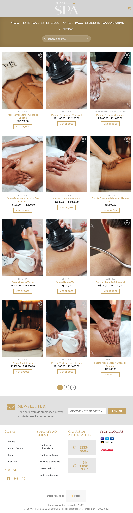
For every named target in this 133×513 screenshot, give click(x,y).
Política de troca (49, 455)
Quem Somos (15, 448)
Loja (10, 455)
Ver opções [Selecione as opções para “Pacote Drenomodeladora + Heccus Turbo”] (110, 210)
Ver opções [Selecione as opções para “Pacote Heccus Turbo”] (22, 291)
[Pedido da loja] (66, 38)
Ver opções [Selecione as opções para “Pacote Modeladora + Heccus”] (66, 372)
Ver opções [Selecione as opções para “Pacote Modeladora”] (22, 372)
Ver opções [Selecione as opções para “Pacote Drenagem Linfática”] (110, 124)
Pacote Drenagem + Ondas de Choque (22, 116)
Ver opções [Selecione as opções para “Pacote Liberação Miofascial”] (110, 291)
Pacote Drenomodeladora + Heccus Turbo (110, 200)
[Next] (73, 387)
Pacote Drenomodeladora (66, 198)
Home (11, 441)
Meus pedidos (48, 468)
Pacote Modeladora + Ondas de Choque (110, 364)
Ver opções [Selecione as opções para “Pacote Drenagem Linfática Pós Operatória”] (22, 210)
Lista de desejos (49, 475)
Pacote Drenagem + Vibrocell (66, 114)
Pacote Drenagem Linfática (110, 114)
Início (14, 22)
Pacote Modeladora (22, 363)
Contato (12, 461)
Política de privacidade (46, 447)
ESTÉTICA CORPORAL (56, 22)
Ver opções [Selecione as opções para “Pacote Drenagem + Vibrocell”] (66, 124)
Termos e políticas (50, 461)
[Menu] (4, 8)
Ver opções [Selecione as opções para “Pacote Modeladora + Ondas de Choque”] (110, 375)
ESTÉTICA (30, 22)
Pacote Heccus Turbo (23, 282)
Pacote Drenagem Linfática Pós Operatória (22, 200)
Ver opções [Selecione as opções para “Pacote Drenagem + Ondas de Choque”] (22, 127)
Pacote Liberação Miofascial (110, 282)
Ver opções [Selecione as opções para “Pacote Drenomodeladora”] (66, 207)
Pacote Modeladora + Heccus (66, 363)
